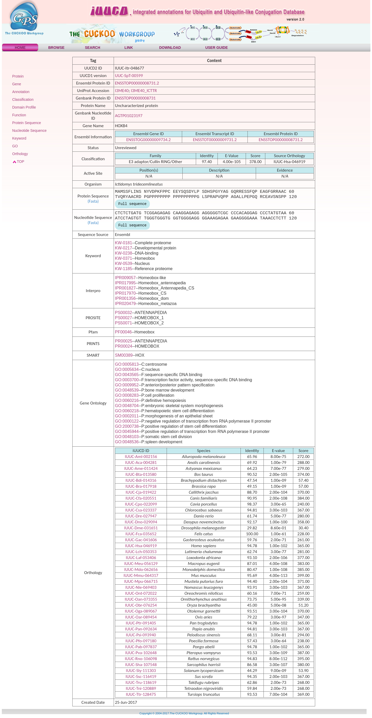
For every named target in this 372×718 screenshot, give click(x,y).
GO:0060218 (127, 411)
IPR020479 (125, 303)
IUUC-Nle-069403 (141, 587)
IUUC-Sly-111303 (141, 670)
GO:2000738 (127, 426)
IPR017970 (125, 293)
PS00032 (123, 312)
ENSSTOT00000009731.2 (215, 139)
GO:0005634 (127, 369)
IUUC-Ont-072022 (141, 593)
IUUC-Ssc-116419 (141, 676)
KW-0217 (123, 248)
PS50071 (123, 323)
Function (19, 115)
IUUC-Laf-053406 (141, 557)
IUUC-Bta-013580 (141, 474)
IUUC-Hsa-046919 (141, 545)
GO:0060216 (127, 400)
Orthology (20, 154)
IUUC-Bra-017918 (140, 486)
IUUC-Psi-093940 (141, 635)
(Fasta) (93, 201)
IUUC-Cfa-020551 (141, 498)
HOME (20, 47)
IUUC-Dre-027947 (141, 516)
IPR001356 (125, 298)
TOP (20, 161)
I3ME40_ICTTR (144, 90)
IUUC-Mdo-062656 (141, 569)
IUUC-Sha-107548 (141, 664)
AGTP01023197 (128, 115)
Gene (16, 84)
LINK (129, 47)
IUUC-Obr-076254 (141, 605)
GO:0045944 (127, 431)
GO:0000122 (127, 421)
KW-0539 (123, 263)
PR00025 (123, 341)
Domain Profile (24, 107)
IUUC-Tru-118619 (141, 682)
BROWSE (56, 47)
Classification (22, 99)
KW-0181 (123, 243)
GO (15, 146)
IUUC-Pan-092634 (141, 629)
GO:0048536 (127, 442)
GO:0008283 (127, 395)
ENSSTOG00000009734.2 (148, 139)
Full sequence (132, 204)
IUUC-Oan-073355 (141, 599)
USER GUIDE (216, 47)
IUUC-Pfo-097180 (141, 641)
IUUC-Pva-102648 (141, 652)
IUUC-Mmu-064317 (140, 575)
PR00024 (123, 346)
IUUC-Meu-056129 (141, 563)
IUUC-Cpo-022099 (141, 504)
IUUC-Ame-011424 (141, 468)
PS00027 (123, 318)
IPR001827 (125, 288)
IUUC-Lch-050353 (141, 551)
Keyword (19, 138)
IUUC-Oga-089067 (141, 611)
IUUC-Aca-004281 (141, 462)
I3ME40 (122, 90)
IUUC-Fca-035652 (140, 534)
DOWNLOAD (170, 47)
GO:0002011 (127, 416)
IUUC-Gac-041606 (141, 540)
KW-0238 (123, 253)
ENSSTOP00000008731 (135, 98)
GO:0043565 (127, 374)
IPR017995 (125, 283)
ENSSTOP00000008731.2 (137, 83)
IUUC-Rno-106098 (141, 658)
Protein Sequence (26, 123)
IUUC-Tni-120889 (141, 688)
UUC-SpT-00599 (129, 75)
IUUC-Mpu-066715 (141, 581)
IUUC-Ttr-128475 (141, 694)
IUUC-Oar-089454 (141, 617)
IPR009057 (125, 278)
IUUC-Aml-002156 (141, 456)
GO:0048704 (127, 405)
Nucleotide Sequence (29, 130)
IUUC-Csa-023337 (141, 510)
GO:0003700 (127, 380)
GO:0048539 (127, 390)
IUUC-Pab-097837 (141, 647)
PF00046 (123, 332)
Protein (18, 76)
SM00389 (124, 355)
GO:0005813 (127, 364)
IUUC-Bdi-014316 (141, 480)
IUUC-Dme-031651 (141, 528)
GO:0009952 (127, 385)
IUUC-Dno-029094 (141, 522)
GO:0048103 (127, 436)
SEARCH (92, 47)
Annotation (20, 92)
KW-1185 (123, 268)
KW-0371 (123, 258)
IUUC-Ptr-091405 (141, 623)
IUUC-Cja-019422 (141, 492)
